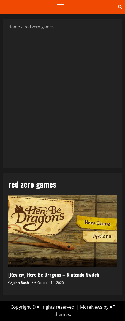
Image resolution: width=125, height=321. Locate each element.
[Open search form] (120, 7)
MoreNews (91, 307)
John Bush (20, 282)
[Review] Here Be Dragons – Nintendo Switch (62, 231)
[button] (60, 7)
